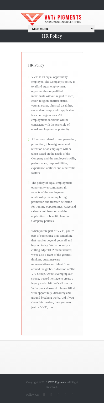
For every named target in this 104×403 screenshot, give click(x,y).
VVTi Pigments (57, 382)
